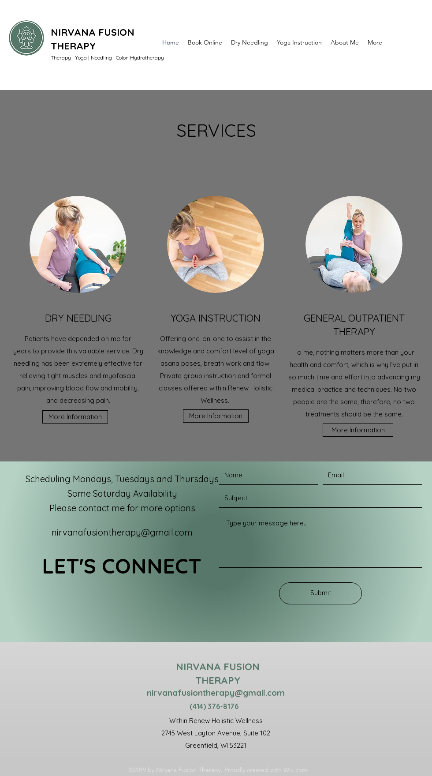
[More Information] (75, 417)
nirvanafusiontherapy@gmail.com (122, 532)
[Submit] (320, 593)
